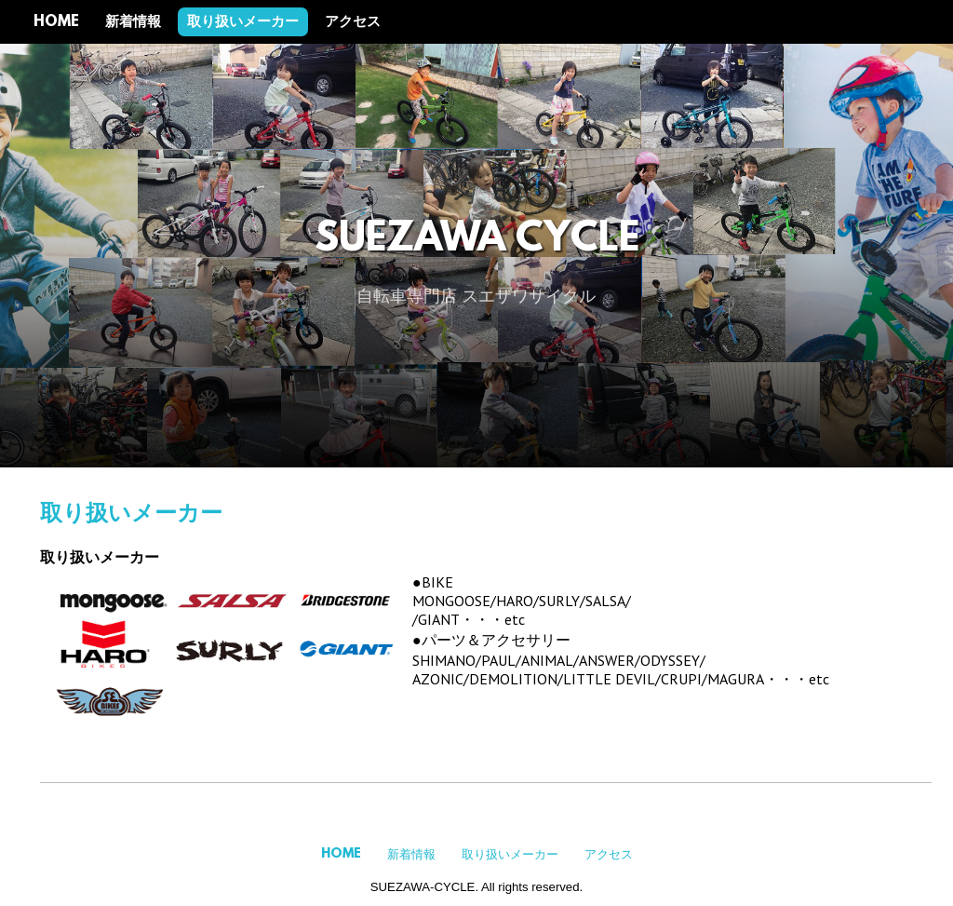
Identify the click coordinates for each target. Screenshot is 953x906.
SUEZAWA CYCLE (477, 241)
